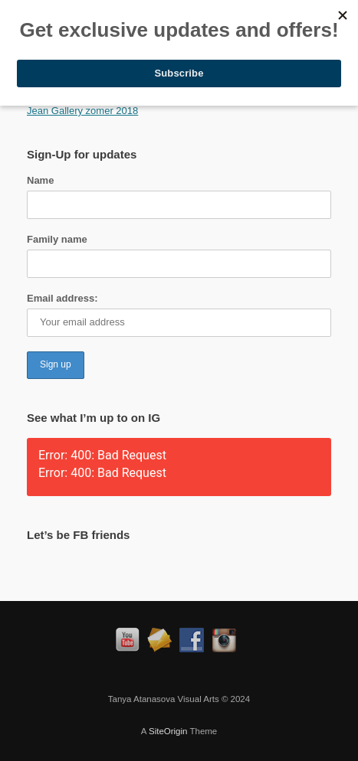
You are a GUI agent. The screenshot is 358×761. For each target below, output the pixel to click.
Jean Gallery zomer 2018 (82, 110)
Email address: (62, 298)
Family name (57, 239)
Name (40, 180)
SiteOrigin (168, 731)
